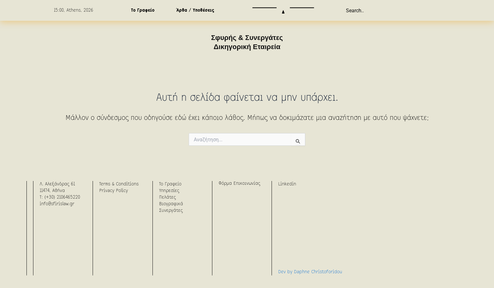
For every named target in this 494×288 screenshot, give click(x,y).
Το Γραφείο (142, 10)
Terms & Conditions (119, 184)
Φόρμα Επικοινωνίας (239, 183)
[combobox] (377, 10)
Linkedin (287, 184)
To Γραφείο (170, 184)
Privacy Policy (113, 190)
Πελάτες (167, 197)
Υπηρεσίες (169, 190)
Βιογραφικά (171, 203)
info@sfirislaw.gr (57, 203)
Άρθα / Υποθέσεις (195, 10)
